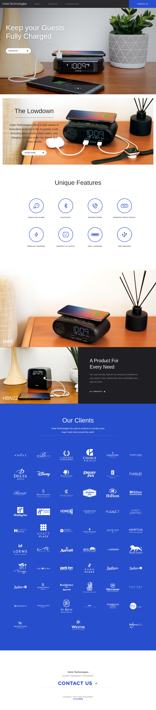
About (38, 4)
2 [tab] (78, 88)
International (72, 4)
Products (53, 4)
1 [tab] (75, 88)
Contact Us (142, 4)
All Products (97, 391)
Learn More (34, 152)
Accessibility (78, 699)
